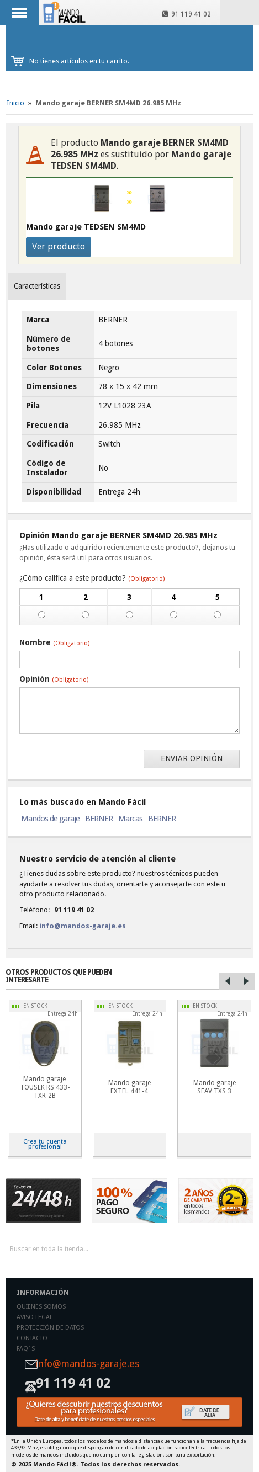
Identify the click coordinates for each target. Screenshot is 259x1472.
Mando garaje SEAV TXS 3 (214, 1087)
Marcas (130, 818)
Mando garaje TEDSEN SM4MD (86, 227)
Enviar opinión (192, 758)
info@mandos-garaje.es (82, 926)
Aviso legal (34, 1317)
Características (37, 285)
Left (228, 981)
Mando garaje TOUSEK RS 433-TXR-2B (45, 1087)
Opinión (53, 678)
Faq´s (26, 1348)
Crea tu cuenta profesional (45, 1144)
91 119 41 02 (186, 14)
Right (246, 981)
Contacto (32, 1338)
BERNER (99, 818)
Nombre (54, 642)
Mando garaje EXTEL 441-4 (129, 1087)
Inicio (15, 103)
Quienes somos (41, 1306)
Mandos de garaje (50, 818)
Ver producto (58, 246)
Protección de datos (50, 1327)
